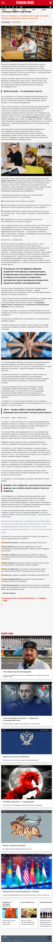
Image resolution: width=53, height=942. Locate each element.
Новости (4, 10)
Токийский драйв (46, 902)
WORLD (21, 7)
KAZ (2, 7)
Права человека (25, 22)
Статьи (14, 10)
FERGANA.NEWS (25, 3)
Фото (33, 10)
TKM (13, 7)
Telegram (42, 598)
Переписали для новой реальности (6, 904)
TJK (9, 7)
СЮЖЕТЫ (43, 10)
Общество (32, 22)
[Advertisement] (26, 619)
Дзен (5, 600)
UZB (17, 7)
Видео (24, 10)
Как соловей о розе (28, 902)
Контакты (5, 937)
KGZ (6, 7)
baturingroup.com (17, 940)
